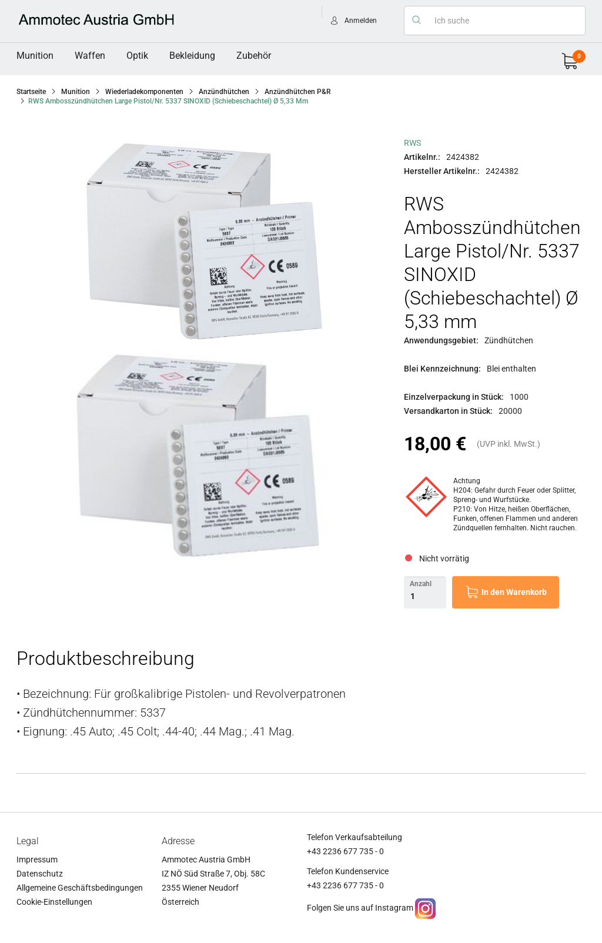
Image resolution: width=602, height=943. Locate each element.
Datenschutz (39, 873)
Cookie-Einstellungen (54, 902)
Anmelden (361, 20)
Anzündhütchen (224, 92)
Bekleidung (192, 55)
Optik (137, 55)
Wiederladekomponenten (144, 92)
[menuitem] (35, 56)
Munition (34, 55)
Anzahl (421, 584)
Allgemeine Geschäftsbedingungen (79, 887)
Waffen (90, 55)
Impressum (37, 859)
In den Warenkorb (514, 592)
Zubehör (253, 55)
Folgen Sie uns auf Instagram (360, 907)
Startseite (31, 92)
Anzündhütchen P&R (298, 92)
